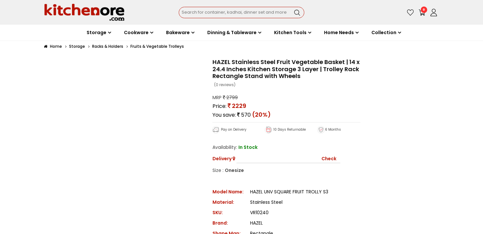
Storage (77, 46)
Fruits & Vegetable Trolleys (157, 46)
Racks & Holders (107, 46)
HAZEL (256, 223)
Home (53, 46)
